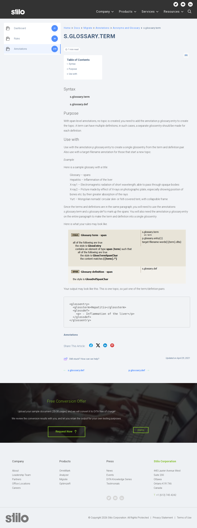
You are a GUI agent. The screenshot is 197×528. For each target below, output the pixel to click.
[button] (189, 13)
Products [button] (128, 13)
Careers (16, 487)
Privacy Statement (163, 517)
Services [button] (150, 13)
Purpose (73, 69)
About (15, 470)
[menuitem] (105, 13)
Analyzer (64, 475)
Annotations (102, 27)
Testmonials (113, 483)
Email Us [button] (141, 430)
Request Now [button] (67, 432)
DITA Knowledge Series (119, 479)
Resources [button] (174, 13)
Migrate (87, 27)
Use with (73, 74)
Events (110, 475)
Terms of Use (184, 517)
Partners (16, 479)
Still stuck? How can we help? (81, 359)
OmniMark (64, 470)
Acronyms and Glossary (126, 27)
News (110, 470)
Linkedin (190, 4)
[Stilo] (14, 13)
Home (67, 27)
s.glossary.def (74, 370)
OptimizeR (64, 483)
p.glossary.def (139, 370)
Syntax (72, 64)
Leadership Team (21, 475)
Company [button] (105, 13)
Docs (77, 27)
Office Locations (21, 483)
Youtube (183, 4)
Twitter (175, 4)
